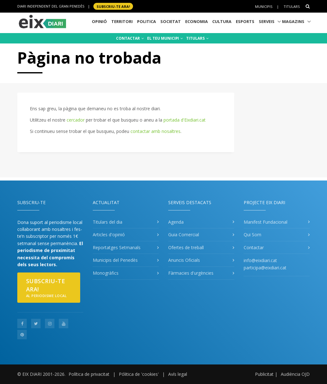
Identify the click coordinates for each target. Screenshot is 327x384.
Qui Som (252, 235)
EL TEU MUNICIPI (165, 38)
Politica (146, 21)
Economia (196, 21)
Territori (122, 21)
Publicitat (264, 374)
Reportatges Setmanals (117, 247)
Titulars (292, 6)
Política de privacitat (89, 374)
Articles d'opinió (109, 235)
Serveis (266, 21)
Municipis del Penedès (115, 260)
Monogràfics (106, 273)
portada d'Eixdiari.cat (185, 120)
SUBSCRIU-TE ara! (113, 6)
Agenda (176, 222)
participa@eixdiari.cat (265, 268)
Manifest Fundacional (265, 222)
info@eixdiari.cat (260, 260)
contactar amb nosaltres (155, 131)
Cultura (221, 21)
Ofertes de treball (186, 247)
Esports (245, 21)
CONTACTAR (130, 38)
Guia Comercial (183, 235)
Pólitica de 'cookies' (139, 374)
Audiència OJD (295, 374)
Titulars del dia (107, 222)
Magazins (293, 21)
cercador (76, 120)
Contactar (254, 247)
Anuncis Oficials (184, 260)
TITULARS (197, 38)
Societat (170, 21)
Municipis (263, 6)
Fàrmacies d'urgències (190, 273)
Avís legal (177, 374)
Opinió (99, 21)
